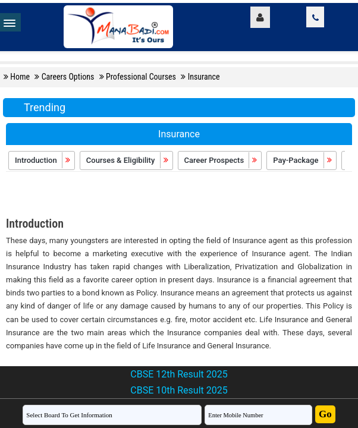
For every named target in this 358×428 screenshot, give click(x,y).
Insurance (204, 76)
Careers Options (69, 76)
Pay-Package (302, 160)
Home (21, 76)
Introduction (43, 160)
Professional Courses (142, 76)
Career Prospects (221, 160)
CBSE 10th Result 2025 (178, 390)
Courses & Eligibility (127, 160)
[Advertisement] (179, 195)
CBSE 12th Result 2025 (178, 374)
